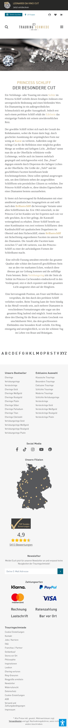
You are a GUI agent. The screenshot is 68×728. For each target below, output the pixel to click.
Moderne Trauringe (44, 393)
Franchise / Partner (14, 647)
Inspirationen (11, 663)
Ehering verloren (12, 671)
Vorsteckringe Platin (45, 417)
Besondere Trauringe (45, 381)
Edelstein (51, 114)
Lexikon (8, 667)
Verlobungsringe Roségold (17, 428)
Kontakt (8, 636)
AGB (7, 699)
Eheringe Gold (11, 389)
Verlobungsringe (12, 381)
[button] (62, 722)
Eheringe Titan (11, 413)
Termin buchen (13, 14)
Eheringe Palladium (14, 409)
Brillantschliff (23, 206)
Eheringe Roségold (13, 397)
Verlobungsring (36, 275)
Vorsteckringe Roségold (46, 413)
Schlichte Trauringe (44, 389)
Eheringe (9, 377)
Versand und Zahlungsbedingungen (15, 704)
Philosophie (10, 659)
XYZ (63, 353)
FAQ (6, 644)
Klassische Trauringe (45, 377)
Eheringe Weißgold (13, 393)
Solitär (51, 95)
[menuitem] (18, 377)
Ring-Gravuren (11, 675)
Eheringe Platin (12, 401)
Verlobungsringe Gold (14, 421)
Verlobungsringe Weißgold (17, 425)
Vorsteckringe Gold (44, 405)
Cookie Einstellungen (14, 632)
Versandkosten (15, 721)
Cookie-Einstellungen (15, 695)
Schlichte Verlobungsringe (47, 397)
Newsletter (10, 683)
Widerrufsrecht (11, 687)
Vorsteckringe (11, 385)
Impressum (10, 709)
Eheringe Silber (12, 405)
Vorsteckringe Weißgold (46, 409)
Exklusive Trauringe (45, 385)
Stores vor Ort (11, 655)
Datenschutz (10, 691)
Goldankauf (10, 651)
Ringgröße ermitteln (14, 679)
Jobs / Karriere (11, 640)
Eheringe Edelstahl (13, 417)
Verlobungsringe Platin (15, 433)
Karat (18, 141)
